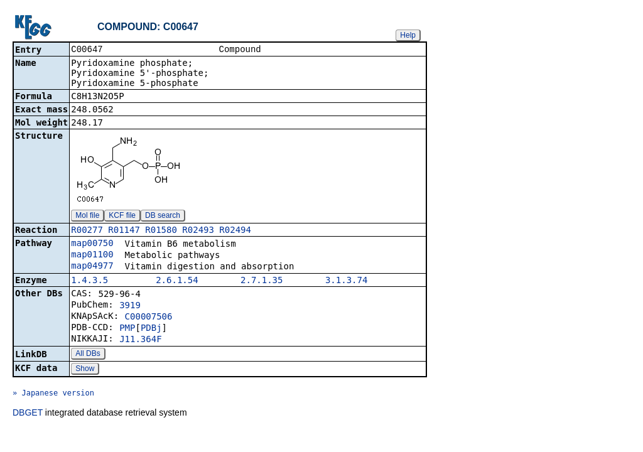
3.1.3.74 (346, 281)
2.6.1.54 (177, 281)
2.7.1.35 (261, 281)
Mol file (87, 216)
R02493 (198, 231)
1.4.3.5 (89, 281)
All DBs (87, 354)
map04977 (92, 267)
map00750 (92, 244)
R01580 (161, 231)
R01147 (124, 231)
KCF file (122, 216)
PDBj (151, 329)
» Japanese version (53, 394)
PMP (127, 329)
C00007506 (149, 318)
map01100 (92, 255)
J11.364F (140, 340)
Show (84, 369)
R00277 (87, 231)
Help (408, 35)
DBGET (28, 414)
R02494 (235, 231)
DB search (162, 216)
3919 (130, 306)
